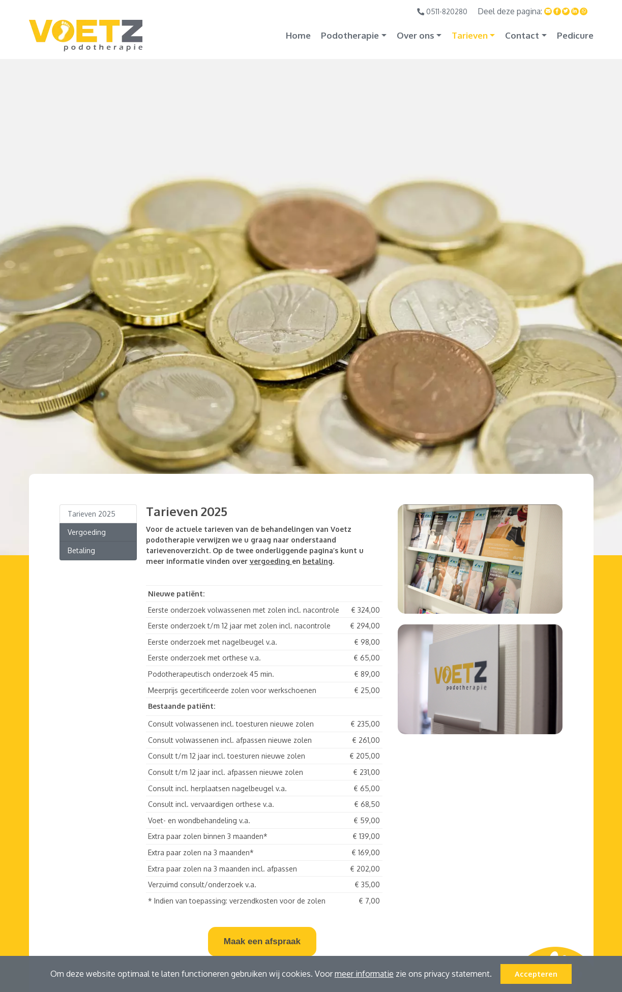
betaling (318, 561)
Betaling (81, 550)
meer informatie (364, 974)
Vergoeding (87, 532)
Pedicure (575, 35)
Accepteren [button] (536, 973)
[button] (495, 975)
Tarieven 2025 (91, 513)
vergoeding (271, 561)
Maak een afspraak (262, 941)
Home (298, 35)
